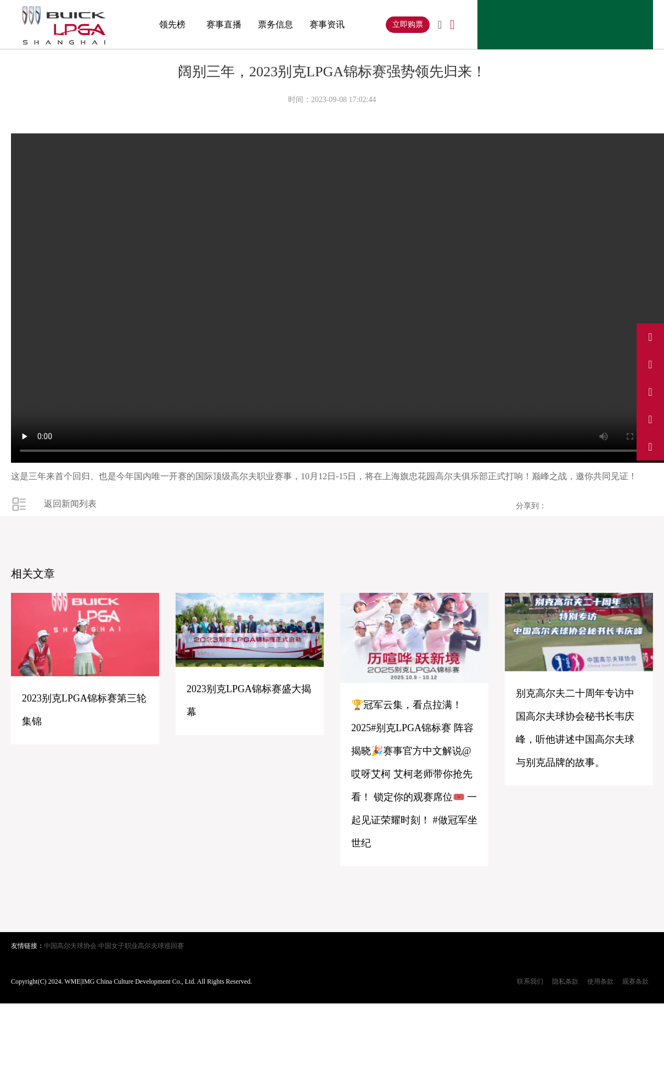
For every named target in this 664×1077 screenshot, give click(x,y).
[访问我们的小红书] (650, 419)
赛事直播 (223, 24)
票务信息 (275, 24)
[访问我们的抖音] (650, 364)
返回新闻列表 (70, 503)
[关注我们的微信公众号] (650, 447)
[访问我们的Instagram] (650, 392)
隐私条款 (565, 981)
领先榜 (172, 24)
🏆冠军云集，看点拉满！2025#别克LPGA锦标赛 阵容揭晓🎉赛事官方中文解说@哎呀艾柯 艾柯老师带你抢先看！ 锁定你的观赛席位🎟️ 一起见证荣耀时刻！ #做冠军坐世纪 (414, 774)
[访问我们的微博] (650, 337)
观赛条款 (635, 981)
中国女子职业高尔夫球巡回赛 (141, 946)
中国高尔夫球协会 (70, 946)
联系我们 (530, 981)
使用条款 (600, 981)
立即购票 (407, 24)
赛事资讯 (327, 24)
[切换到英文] (440, 25)
